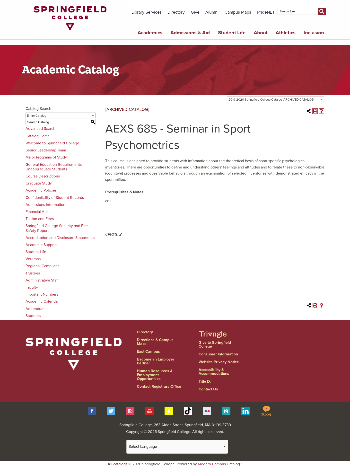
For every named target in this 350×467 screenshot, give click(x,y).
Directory (176, 12)
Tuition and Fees (40, 218)
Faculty (32, 287)
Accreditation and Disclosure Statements (60, 237)
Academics (150, 33)
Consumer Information (218, 354)
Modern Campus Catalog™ (220, 464)
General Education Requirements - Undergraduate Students (55, 167)
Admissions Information (45, 204)
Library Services (146, 12)
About (261, 33)
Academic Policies (41, 190)
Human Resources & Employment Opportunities (155, 375)
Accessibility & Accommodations (214, 371)
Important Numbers (42, 294)
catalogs (120, 464)
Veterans (33, 258)
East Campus (148, 351)
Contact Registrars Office (159, 386)
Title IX (205, 381)
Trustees (33, 273)
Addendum (35, 308)
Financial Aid (37, 211)
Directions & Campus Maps (155, 341)
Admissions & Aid (190, 33)
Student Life (232, 33)
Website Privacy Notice (219, 362)
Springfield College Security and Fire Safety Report (57, 228)
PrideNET (266, 12)
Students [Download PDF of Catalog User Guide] (33, 315)
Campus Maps (238, 12)
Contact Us (208, 389)
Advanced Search (40, 128)
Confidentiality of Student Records (55, 197)
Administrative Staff (42, 280)
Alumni (212, 12)
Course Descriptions (43, 176)
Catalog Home (38, 136)
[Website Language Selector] (177, 447)
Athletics (286, 33)
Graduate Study (39, 183)
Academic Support (41, 244)
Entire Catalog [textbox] (36, 116)
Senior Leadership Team (46, 150)
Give (195, 12)
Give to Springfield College (215, 344)
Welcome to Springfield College (52, 143)
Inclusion (314, 33)
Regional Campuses (42, 266)
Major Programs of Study (46, 157)
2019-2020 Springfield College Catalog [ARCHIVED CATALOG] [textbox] (271, 100)
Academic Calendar (42, 301)
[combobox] (275, 99)
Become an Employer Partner (155, 361)
